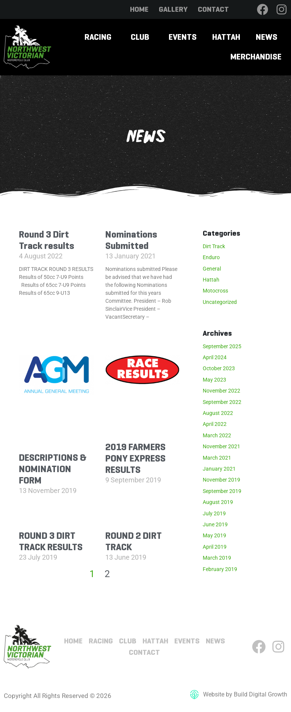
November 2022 (221, 391)
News (266, 37)
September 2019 (222, 491)
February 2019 (220, 569)
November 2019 (221, 480)
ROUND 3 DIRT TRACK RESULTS (51, 541)
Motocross (215, 291)
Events (183, 37)
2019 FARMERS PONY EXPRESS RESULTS (135, 458)
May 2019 (214, 535)
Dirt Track (214, 246)
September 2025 (222, 346)
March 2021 (217, 458)
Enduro (211, 257)
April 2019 (215, 547)
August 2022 (218, 413)
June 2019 (215, 524)
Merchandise (256, 57)
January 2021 (219, 469)
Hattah (226, 37)
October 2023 (219, 368)
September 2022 (222, 402)
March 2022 (217, 435)
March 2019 (217, 558)
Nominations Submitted (131, 240)
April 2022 (215, 424)
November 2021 (221, 446)
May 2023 (214, 380)
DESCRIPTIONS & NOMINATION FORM (52, 469)
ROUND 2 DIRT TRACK (133, 541)
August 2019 (218, 502)
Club (140, 37)
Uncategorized (220, 302)
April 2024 (215, 357)
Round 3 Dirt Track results (46, 240)
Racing (97, 37)
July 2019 (214, 513)
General (212, 269)
